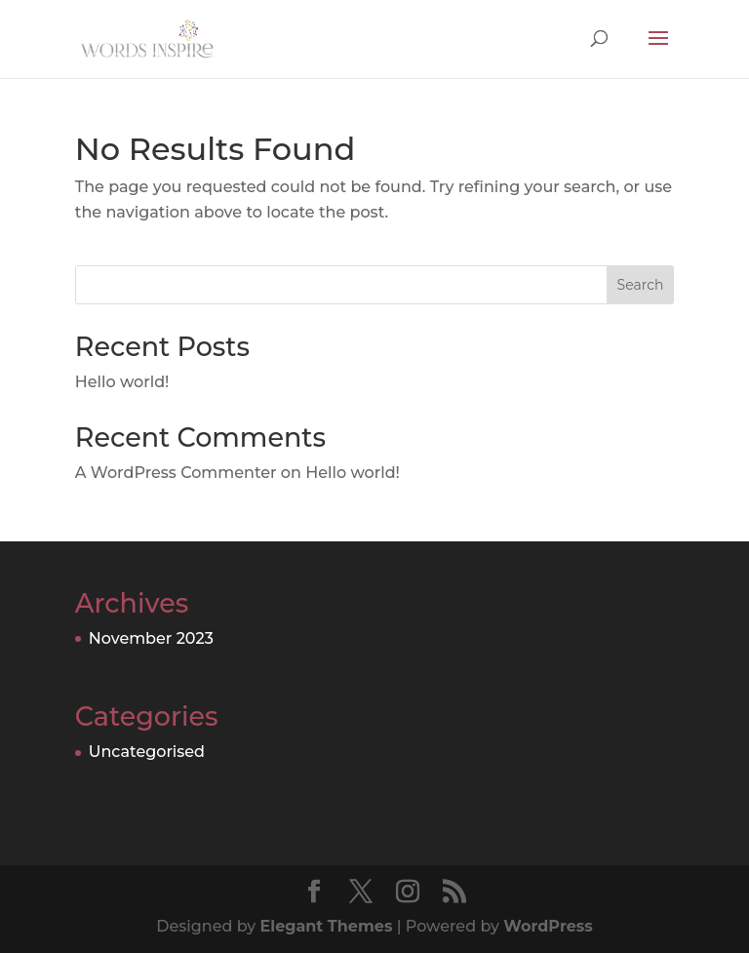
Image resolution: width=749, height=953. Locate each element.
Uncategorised (147, 751)
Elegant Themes (326, 926)
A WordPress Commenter (176, 472)
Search (640, 285)
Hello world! (122, 382)
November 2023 (151, 638)
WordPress (547, 926)
